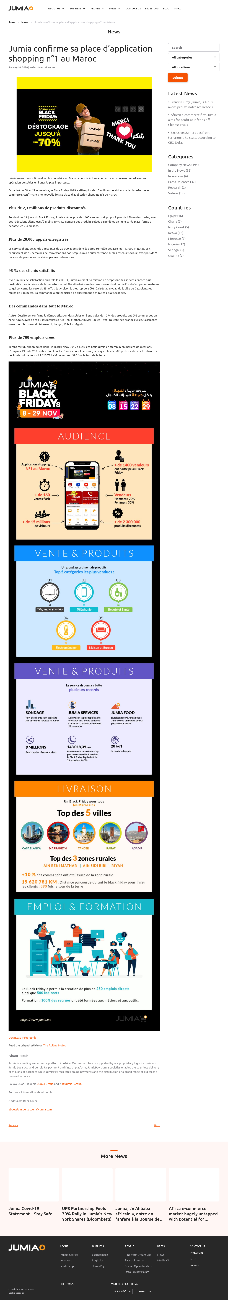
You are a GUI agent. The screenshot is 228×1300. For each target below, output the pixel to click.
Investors (196, 1252)
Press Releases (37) (182, 182)
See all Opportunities (138, 1266)
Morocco (50, 67)
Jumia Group (45, 1083)
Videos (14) (176, 193)
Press (12, 22)
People (129, 1246)
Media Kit (163, 1260)
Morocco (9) (177, 238)
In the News (36, 67)
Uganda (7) (176, 255)
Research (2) (177, 187)
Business (98, 1246)
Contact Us (197, 1246)
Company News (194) (183, 164)
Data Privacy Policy (137, 1271)
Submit (177, 77)
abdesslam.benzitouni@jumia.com (30, 1109)
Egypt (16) (175, 215)
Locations (66, 1260)
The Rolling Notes (54, 1045)
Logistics (97, 1260)
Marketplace (100, 1254)
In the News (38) (179, 170)
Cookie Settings (16, 1292)
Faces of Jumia (134, 1260)
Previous (13, 1125)
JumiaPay (98, 1266)
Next (157, 1125)
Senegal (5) (176, 250)
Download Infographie (23, 1037)
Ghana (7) (175, 221)
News (24, 22)
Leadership (67, 1266)
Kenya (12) (175, 233)
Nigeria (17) (176, 244)
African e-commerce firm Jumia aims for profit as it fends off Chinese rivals (192, 119)
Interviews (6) (178, 176)
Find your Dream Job (138, 1254)
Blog (193, 1259)
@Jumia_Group (72, 1083)
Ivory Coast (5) (178, 227)
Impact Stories (69, 1254)
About (64, 1246)
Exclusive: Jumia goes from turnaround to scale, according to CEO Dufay (192, 137)
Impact (194, 1265)
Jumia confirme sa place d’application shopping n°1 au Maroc (75, 22)
